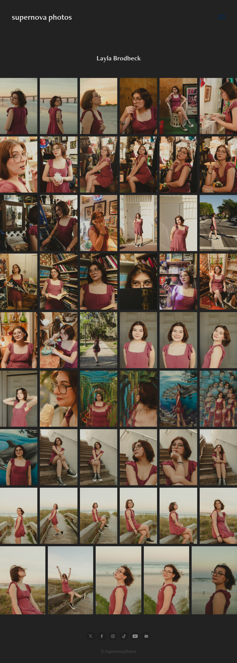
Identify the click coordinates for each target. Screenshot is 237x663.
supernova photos (42, 17)
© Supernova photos (118, 651)
